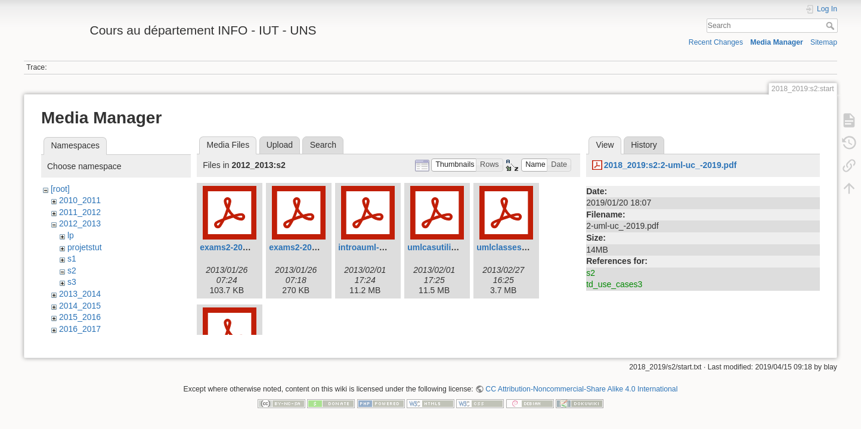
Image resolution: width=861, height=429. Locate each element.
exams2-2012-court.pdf (245, 247)
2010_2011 (80, 200)
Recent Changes (716, 42)
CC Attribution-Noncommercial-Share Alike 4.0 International (581, 390)
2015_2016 (80, 317)
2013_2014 (80, 294)
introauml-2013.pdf (375, 247)
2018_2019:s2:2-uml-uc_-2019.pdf (670, 165)
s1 (71, 258)
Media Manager (776, 42)
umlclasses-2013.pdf (517, 247)
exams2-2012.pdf (302, 247)
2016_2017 (80, 329)
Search (831, 25)
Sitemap (823, 42)
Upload (280, 145)
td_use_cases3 (614, 284)
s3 (71, 282)
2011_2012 (80, 212)
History (644, 145)
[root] (60, 189)
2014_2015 (80, 305)
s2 (71, 270)
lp (70, 235)
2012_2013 (80, 223)
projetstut (84, 247)
